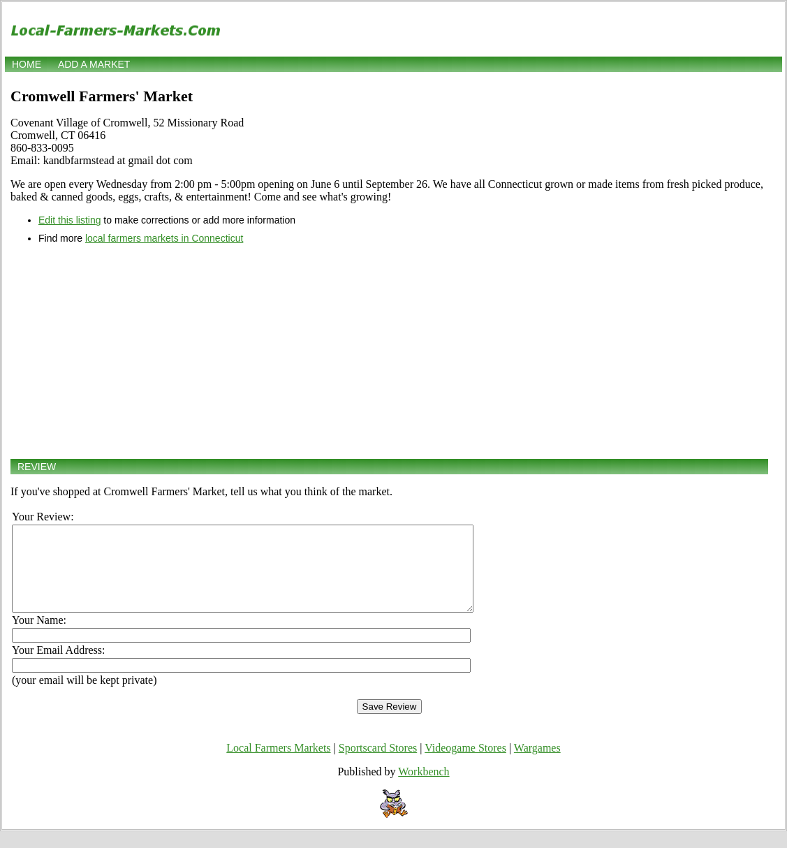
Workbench (423, 788)
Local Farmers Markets (278, 764)
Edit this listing (69, 220)
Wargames (537, 764)
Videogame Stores (465, 764)
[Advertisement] (389, 351)
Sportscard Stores (378, 764)
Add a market (94, 64)
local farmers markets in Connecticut (164, 238)
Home (26, 64)
